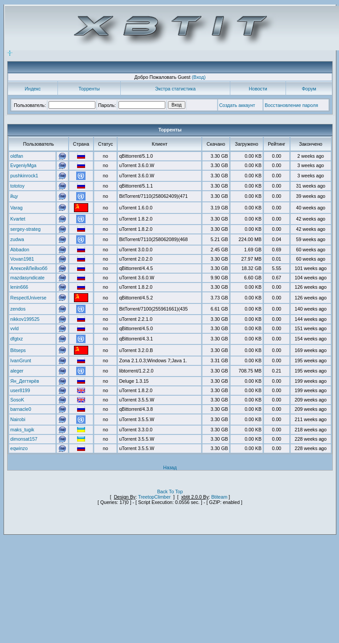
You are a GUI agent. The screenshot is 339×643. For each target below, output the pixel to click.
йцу (14, 196)
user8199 (20, 390)
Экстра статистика (175, 88)
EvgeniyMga (23, 165)
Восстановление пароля (291, 105)
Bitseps (18, 350)
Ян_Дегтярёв (24, 381)
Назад (170, 467)
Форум (309, 88)
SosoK (17, 399)
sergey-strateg (25, 229)
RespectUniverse (28, 297)
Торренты (89, 88)
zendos (17, 308)
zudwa (17, 239)
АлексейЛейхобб (28, 268)
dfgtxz (16, 338)
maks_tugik (22, 429)
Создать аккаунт (237, 105)
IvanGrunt (20, 360)
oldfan (16, 156)
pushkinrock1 (24, 175)
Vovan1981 (22, 259)
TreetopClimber (154, 497)
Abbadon (19, 249)
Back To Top (170, 491)
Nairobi (17, 419)
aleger (17, 370)
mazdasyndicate (27, 277)
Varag (16, 207)
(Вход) (198, 77)
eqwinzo (19, 448)
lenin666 (19, 287)
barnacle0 (20, 409)
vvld (14, 328)
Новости (258, 88)
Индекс (33, 88)
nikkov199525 (25, 319)
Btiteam (219, 497)
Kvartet (17, 218)
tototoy (17, 185)
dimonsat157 (23, 439)
